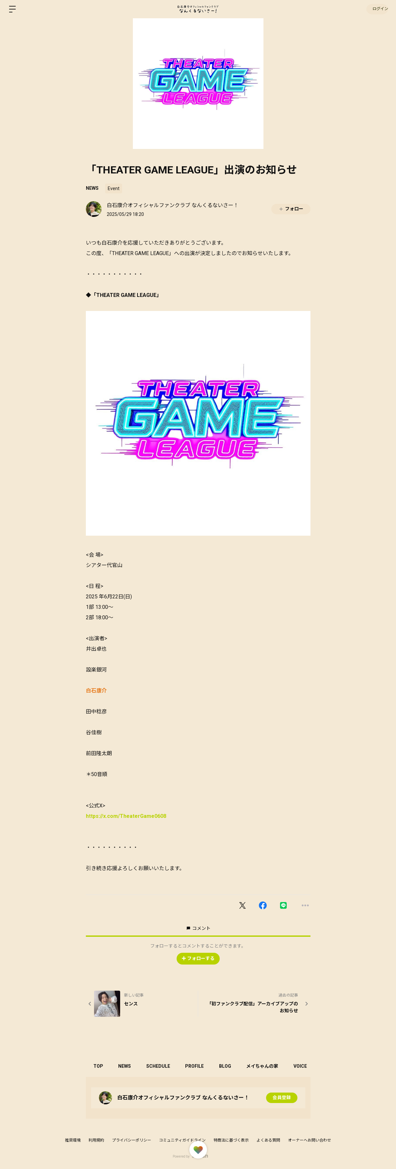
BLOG (230, 1066)
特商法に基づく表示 (231, 1140)
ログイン (376, 9)
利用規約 (96, 1140)
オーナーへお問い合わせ (309, 1140)
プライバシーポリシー (131, 1140)
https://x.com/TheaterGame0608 (126, 816)
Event (113, 188)
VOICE (307, 1066)
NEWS (92, 188)
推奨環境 (73, 1140)
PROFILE (198, 1066)
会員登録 (282, 1097)
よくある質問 (268, 1140)
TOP (99, 1066)
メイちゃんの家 (269, 1066)
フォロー (290, 209)
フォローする (198, 958)
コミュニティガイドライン (182, 1140)
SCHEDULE (161, 1066)
